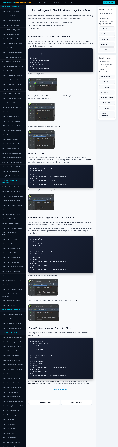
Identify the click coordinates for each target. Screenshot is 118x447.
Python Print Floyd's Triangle (11, 323)
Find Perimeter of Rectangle (11, 271)
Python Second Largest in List (11, 387)
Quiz (70, 2)
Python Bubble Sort (8, 433)
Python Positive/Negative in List (12, 342)
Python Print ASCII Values (10, 116)
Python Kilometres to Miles (10, 244)
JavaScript (57, 2)
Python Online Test (60, 389)
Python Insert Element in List (11, 396)
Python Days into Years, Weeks (12, 144)
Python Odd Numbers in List (11, 351)
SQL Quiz (104, 34)
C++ (50, 2)
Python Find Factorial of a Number (10, 234)
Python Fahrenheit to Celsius (11, 130)
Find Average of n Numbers (11, 191)
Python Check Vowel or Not (11, 48)
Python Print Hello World (10, 16)
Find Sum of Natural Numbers (11, 187)
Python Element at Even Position (12, 364)
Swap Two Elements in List (10, 410)
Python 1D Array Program (10, 415)
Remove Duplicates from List (11, 442)
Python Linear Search (9, 419)
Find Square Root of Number (11, 214)
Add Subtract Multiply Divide (11, 30)
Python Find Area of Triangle (11, 257)
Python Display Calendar (10, 139)
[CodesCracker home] (17, 2)
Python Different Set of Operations (9, 295)
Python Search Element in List (11, 374)
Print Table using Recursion (11, 200)
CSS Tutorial (105, 108)
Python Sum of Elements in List (12, 355)
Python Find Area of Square (11, 248)
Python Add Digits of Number (11, 89)
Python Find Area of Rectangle (12, 253)
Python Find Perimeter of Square (12, 266)
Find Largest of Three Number (11, 153)
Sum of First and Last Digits (11, 94)
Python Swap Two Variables (11, 126)
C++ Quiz (104, 49)
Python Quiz (105, 39)
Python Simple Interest (9, 285)
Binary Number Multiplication (11, 176)
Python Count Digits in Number (12, 84)
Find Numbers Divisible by (10, 223)
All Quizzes (104, 28)
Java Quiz (104, 44)
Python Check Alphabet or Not (12, 43)
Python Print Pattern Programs (12, 314)
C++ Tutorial (105, 87)
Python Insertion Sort (9, 428)
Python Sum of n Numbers (10, 112)
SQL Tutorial (105, 92)
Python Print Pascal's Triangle (11, 328)
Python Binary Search (9, 424)
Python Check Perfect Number (12, 75)
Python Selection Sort (9, 438)
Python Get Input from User (11, 20)
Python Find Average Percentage (12, 205)
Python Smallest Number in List (12, 383)
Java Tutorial (105, 82)
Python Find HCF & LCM (10, 239)
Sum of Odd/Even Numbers (11, 360)
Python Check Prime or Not (11, 39)
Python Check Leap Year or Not (12, 52)
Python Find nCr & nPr (9, 305)
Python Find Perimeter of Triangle (13, 276)
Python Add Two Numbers (10, 25)
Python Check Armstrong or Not (12, 66)
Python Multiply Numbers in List (12, 406)
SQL (65, 2)
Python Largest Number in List (12, 378)
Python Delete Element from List (12, 401)
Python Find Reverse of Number (12, 80)
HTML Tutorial (105, 103)
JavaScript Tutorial (107, 98)
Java (44, 2)
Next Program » (76, 402)
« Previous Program (44, 402)
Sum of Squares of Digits (10, 103)
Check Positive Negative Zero (11, 62)
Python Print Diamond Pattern (11, 319)
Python (38, 2)
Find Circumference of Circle (11, 280)
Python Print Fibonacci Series (11, 157)
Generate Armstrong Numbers (12, 162)
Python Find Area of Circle (10, 262)
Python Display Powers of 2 (11, 301)
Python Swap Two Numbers (11, 121)
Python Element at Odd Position (12, 369)
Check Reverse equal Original (11, 57)
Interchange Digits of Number (11, 107)
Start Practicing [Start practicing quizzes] (109, 2)
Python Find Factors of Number (12, 228)
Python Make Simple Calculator (12, 167)
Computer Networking (104, 115)
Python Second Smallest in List (12, 392)
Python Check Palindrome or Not (12, 71)
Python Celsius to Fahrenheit (11, 135)
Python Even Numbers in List (11, 346)
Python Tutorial (105, 76)
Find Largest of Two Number (11, 148)
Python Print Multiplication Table (12, 196)
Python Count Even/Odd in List (12, 337)
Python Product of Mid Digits (11, 98)
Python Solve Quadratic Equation (12, 289)
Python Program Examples (10, 11)
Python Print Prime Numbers (11, 219)
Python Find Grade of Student (11, 210)
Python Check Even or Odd (10, 34)
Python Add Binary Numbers (11, 171)
